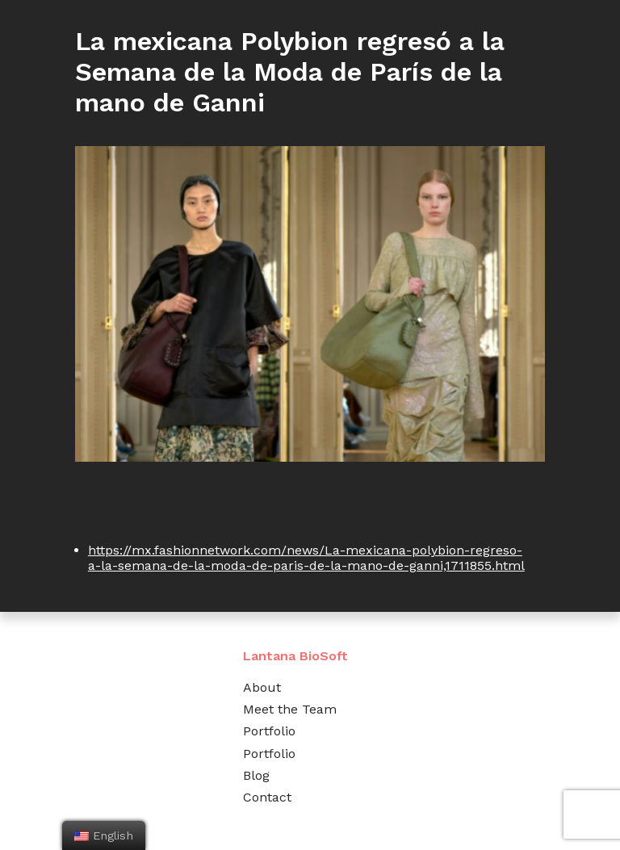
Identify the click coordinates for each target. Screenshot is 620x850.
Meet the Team (290, 709)
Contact (267, 797)
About (262, 687)
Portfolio (269, 731)
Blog (256, 775)
